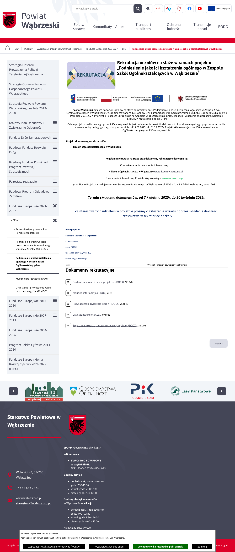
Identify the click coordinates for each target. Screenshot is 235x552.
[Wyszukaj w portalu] (107, 8)
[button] (91, 88)
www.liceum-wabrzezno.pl (168, 171)
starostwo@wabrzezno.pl (33, 503)
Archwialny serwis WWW (78, 527)
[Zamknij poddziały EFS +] (55, 220)
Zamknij (202, 546)
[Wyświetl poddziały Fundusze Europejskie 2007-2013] (55, 315)
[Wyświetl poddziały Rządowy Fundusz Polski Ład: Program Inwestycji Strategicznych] (55, 162)
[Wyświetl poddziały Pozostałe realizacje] (55, 181)
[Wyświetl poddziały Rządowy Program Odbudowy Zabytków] (55, 191)
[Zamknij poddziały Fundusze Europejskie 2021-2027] (55, 206)
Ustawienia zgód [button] (219, 545)
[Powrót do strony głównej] (12, 48)
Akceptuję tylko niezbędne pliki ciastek (160, 546)
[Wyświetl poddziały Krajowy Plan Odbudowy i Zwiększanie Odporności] (55, 122)
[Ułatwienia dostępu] (148, 8)
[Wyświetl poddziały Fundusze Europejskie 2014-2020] (55, 300)
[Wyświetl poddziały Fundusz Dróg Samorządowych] (55, 137)
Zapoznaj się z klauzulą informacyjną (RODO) (54, 546)
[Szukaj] (137, 8)
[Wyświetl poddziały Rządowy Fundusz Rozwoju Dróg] (55, 147)
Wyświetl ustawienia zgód (109, 546)
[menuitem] (79, 26)
